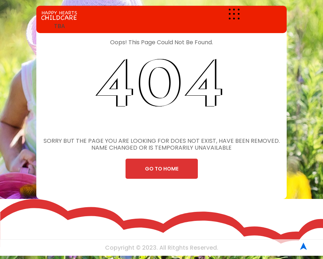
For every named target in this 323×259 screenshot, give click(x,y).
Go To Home (161, 168)
